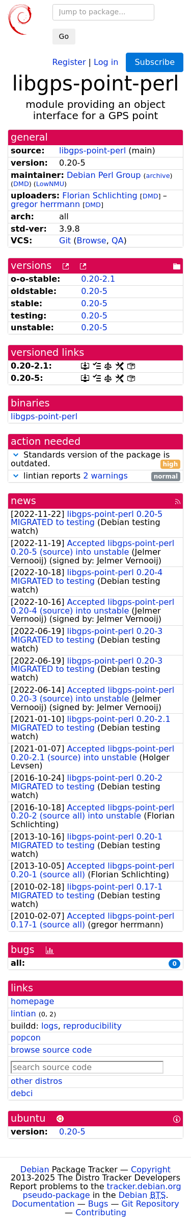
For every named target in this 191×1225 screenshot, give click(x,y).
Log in (106, 61)
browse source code (51, 1050)
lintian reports (95, 476)
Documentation (43, 1204)
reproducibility (92, 1026)
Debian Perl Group (104, 175)
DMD (21, 184)
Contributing (100, 1212)
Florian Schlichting (99, 195)
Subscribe (154, 62)
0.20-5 (94, 291)
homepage (32, 1001)
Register (69, 61)
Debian (34, 1169)
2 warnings (105, 476)
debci (22, 1093)
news (23, 501)
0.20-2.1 (98, 279)
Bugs (98, 1204)
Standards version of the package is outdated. (95, 459)
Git (65, 240)
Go (64, 36)
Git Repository (150, 1204)
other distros (36, 1081)
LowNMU (50, 184)
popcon (26, 1037)
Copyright (151, 1169)
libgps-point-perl (92, 150)
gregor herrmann (45, 204)
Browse (91, 240)
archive (158, 175)
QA (118, 240)
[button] (15, 455)
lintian (23, 1013)
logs (49, 1026)
